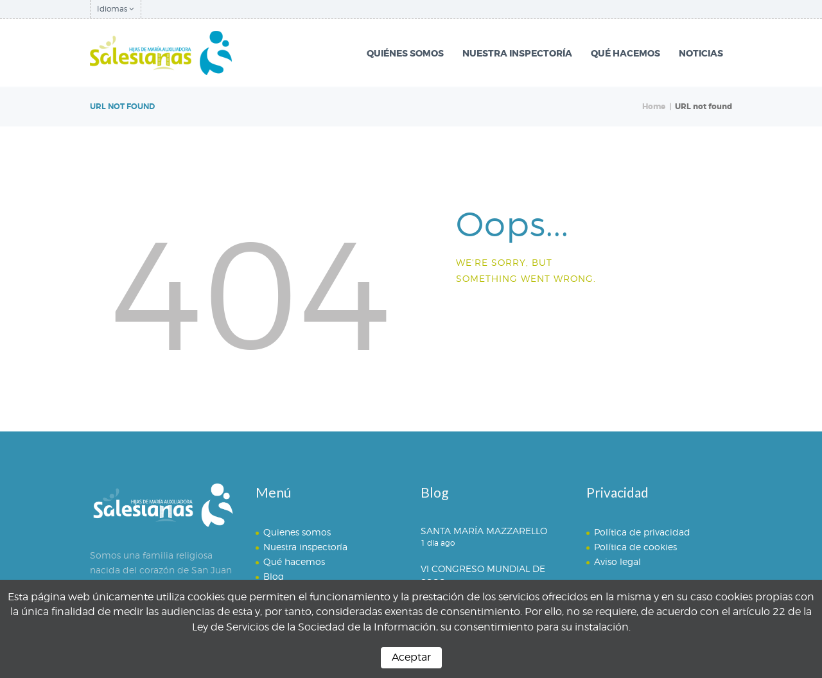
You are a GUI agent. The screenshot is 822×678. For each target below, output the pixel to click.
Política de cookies (635, 546)
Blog (273, 576)
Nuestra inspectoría (305, 546)
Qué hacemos (294, 561)
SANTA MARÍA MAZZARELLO (484, 530)
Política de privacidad (642, 531)
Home (653, 106)
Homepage (504, 312)
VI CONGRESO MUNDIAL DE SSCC (483, 575)
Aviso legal (617, 561)
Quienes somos (297, 531)
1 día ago (438, 543)
